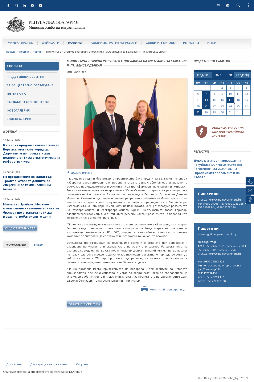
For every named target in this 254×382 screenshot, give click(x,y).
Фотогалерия (18, 110)
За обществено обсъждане (30, 85)
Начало (11, 51)
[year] (217, 75)
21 (206, 106)
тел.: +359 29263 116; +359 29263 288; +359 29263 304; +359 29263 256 (222, 205)
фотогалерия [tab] (16, 244)
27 (198, 112)
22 (214, 106)
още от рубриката (20, 228)
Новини (75, 42)
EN (218, 5)
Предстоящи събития (25, 77)
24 (230, 106)
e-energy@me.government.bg (217, 234)
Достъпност (15, 364)
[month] (228, 75)
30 (222, 112)
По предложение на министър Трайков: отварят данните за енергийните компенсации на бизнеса (27, 183)
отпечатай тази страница (163, 289)
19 (246, 100)
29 (214, 112)
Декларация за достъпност (50, 364)
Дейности (51, 42)
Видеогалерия (19, 119)
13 (198, 100)
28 (206, 112)
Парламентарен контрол (28, 102)
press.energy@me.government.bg (219, 199)
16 (222, 100)
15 (214, 100)
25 (238, 106)
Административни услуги (114, 42)
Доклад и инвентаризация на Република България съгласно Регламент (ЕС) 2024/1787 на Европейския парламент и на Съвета (218, 168)
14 (206, 100)
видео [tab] (38, 244)
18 (238, 100)
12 (246, 94)
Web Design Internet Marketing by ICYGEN (223, 378)
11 (238, 94)
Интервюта (16, 94)
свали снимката (79, 172)
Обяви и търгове (160, 42)
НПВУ (211, 42)
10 (230, 94)
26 (246, 106)
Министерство (20, 42)
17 (230, 100)
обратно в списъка (84, 304)
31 (230, 112)
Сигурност (83, 364)
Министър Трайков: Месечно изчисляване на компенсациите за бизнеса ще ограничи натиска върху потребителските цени (31, 210)
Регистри (191, 42)
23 (222, 106)
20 (198, 106)
